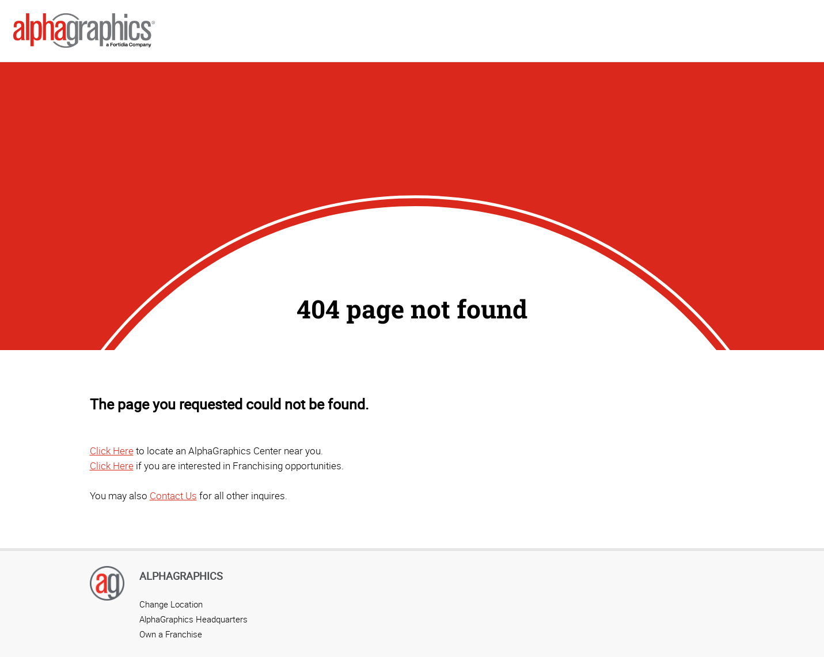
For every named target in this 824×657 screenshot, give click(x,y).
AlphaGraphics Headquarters (193, 619)
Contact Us (173, 495)
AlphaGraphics (181, 576)
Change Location (171, 604)
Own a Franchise (170, 634)
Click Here (112, 450)
